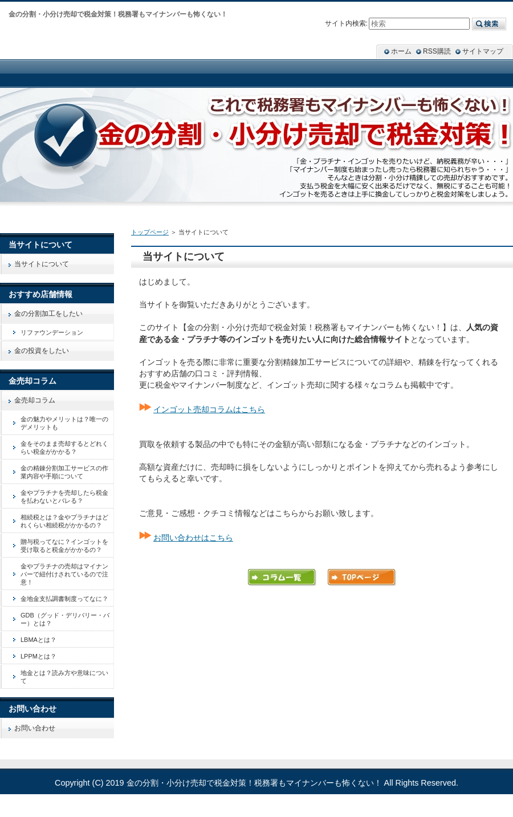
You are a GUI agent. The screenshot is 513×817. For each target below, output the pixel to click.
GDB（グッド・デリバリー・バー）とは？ (65, 619)
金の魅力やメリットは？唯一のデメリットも (64, 423)
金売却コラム (34, 400)
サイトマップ (482, 51)
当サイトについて (41, 264)
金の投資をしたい (41, 351)
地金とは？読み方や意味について (64, 676)
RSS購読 (437, 51)
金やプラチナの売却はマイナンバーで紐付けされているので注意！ (64, 574)
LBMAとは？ (38, 639)
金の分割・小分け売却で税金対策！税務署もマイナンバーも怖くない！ (254, 782)
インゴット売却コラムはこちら (209, 409)
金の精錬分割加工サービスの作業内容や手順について (64, 472)
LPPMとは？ (38, 656)
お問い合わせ (34, 728)
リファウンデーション (52, 332)
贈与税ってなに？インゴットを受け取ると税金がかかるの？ (64, 545)
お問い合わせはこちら (193, 537)
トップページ (150, 232)
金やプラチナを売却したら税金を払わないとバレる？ (64, 496)
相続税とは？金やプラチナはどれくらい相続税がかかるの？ (64, 521)
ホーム (401, 51)
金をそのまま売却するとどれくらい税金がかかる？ (64, 447)
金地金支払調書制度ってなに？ (64, 598)
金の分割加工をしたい (48, 314)
